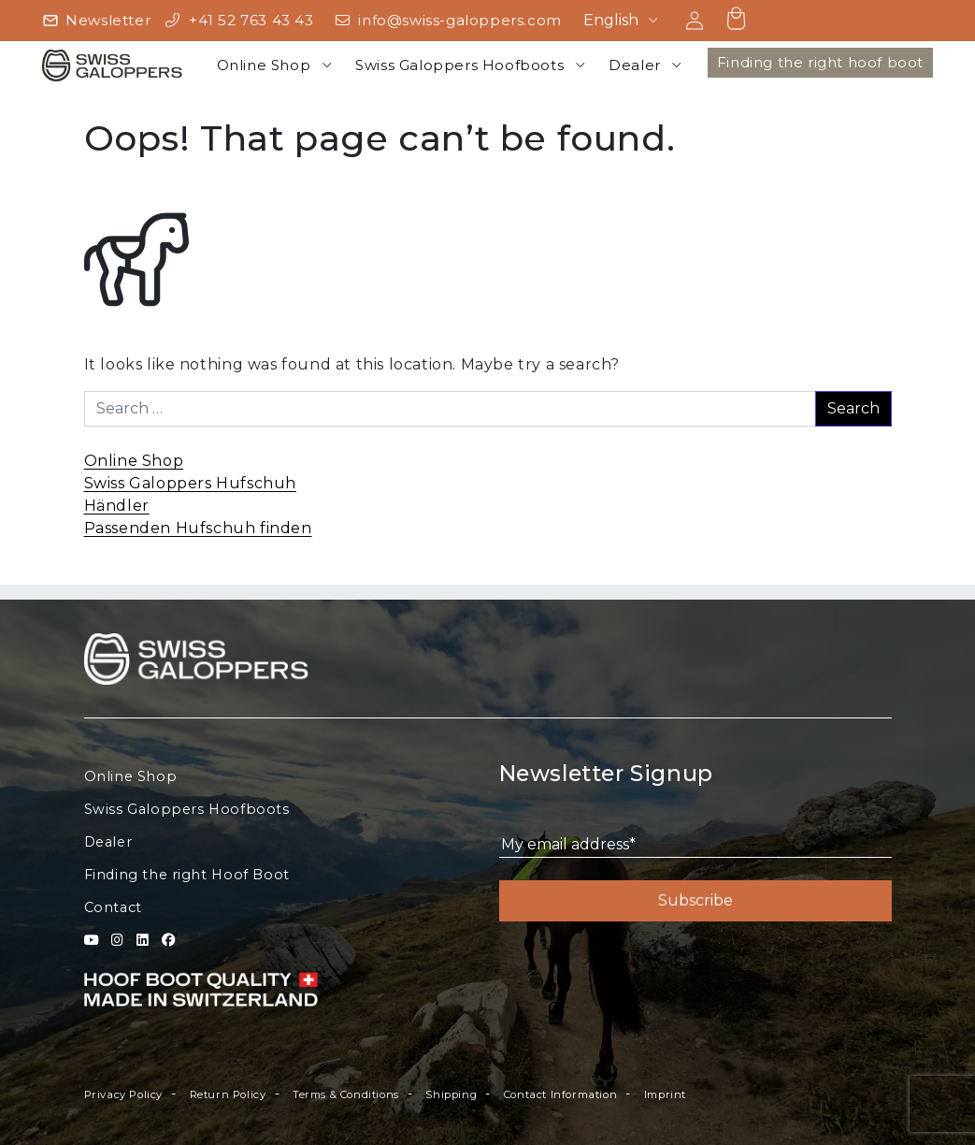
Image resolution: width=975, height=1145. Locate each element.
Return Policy (228, 1094)
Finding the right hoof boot (820, 62)
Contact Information (560, 1094)
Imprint (665, 1094)
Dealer (635, 65)
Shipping (451, 1094)
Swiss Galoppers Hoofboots (459, 65)
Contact (113, 907)
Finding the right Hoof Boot (187, 874)
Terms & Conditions (346, 1094)
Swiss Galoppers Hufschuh (190, 483)
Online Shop (264, 65)
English (610, 20)
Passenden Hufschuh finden (198, 528)
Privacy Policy (123, 1094)
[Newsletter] (96, 21)
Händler (117, 506)
